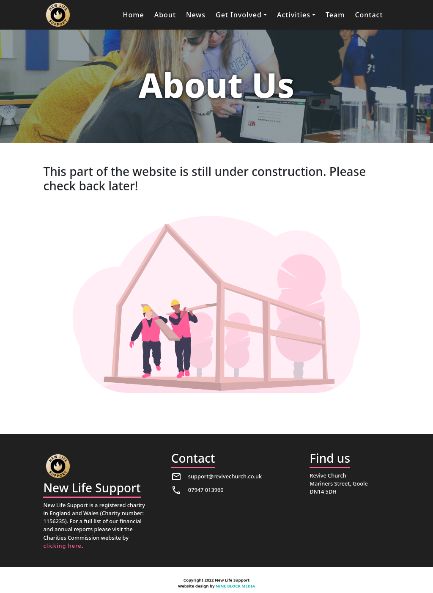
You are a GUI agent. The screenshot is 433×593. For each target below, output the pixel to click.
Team (335, 14)
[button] (241, 15)
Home (133, 14)
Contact (369, 14)
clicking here (62, 545)
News (196, 14)
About (165, 14)
